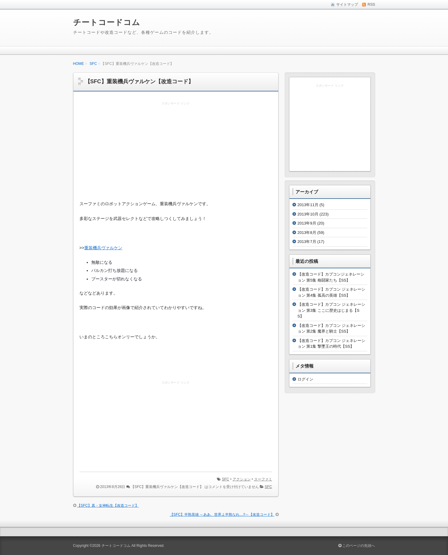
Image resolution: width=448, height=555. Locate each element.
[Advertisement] (175, 151)
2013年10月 (308, 214)
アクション (242, 479)
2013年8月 (307, 232)
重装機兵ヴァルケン (103, 247)
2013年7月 (307, 241)
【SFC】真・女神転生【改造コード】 (108, 505)
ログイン (305, 379)
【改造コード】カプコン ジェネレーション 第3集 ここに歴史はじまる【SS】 (332, 310)
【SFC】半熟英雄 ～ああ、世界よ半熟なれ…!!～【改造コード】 (222, 514)
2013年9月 (307, 223)
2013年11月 (308, 205)
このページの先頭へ (356, 546)
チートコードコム (106, 22)
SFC (93, 64)
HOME (78, 64)
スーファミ (263, 479)
